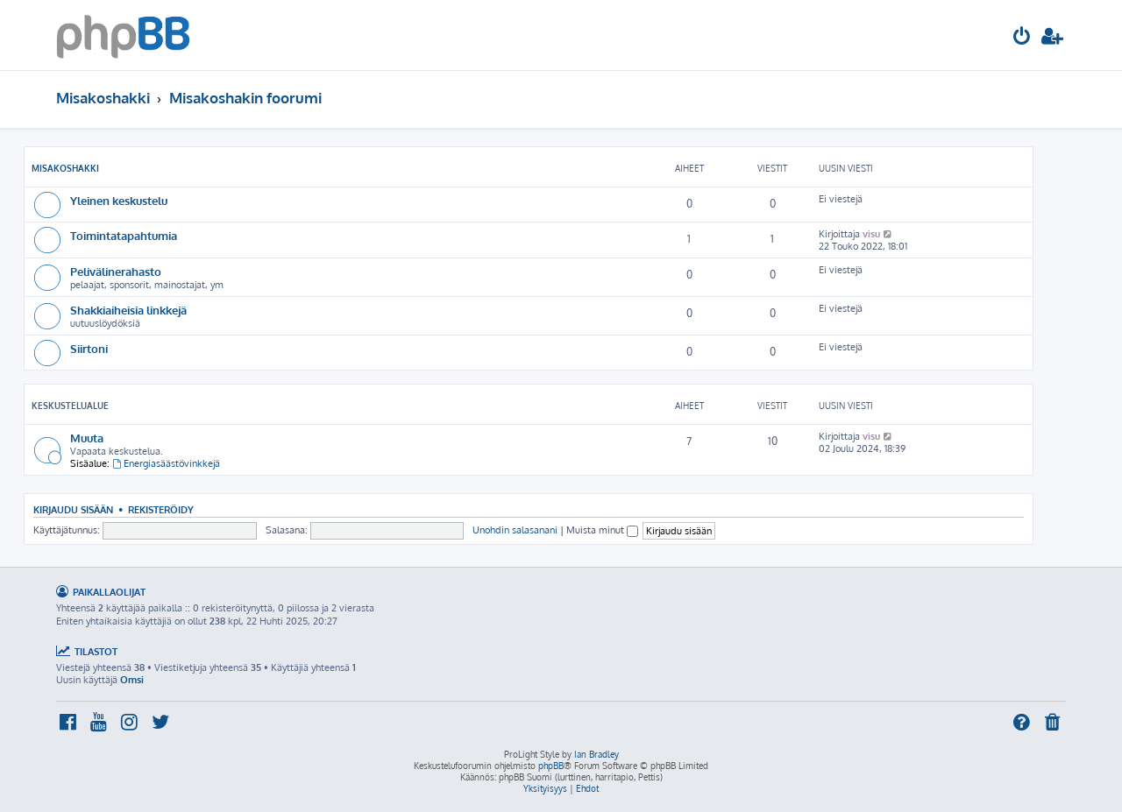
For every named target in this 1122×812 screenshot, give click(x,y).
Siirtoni (89, 348)
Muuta (86, 437)
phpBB (551, 765)
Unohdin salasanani (514, 530)
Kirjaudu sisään (73, 509)
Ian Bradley (596, 754)
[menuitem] (1022, 38)
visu (871, 234)
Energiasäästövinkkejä (166, 463)
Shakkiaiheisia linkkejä (128, 309)
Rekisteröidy (161, 509)
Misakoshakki (65, 168)
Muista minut (602, 530)
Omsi (132, 680)
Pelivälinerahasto (115, 271)
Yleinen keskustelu (118, 200)
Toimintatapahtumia (123, 235)
